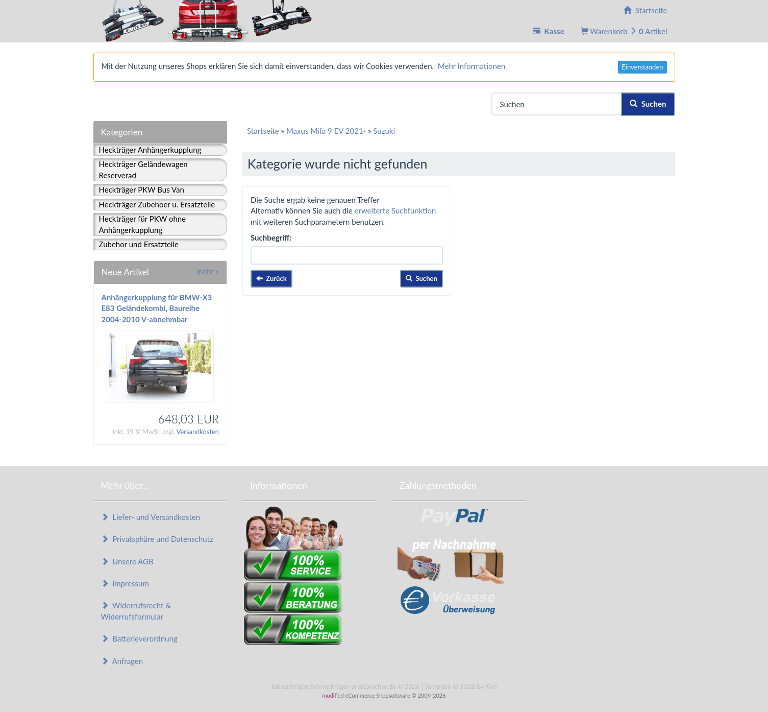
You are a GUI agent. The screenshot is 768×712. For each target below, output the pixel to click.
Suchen (648, 103)
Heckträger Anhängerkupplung (150, 149)
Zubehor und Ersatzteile (139, 244)
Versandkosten (198, 432)
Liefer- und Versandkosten (151, 516)
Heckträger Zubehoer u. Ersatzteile (157, 204)
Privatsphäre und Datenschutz (157, 538)
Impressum (125, 583)
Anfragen (122, 661)
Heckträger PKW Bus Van (141, 189)
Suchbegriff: (271, 237)
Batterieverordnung (139, 638)
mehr (207, 271)
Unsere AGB (127, 561)
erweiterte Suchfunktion (395, 210)
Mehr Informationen (471, 65)
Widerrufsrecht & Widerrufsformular (136, 611)
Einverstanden (642, 67)
